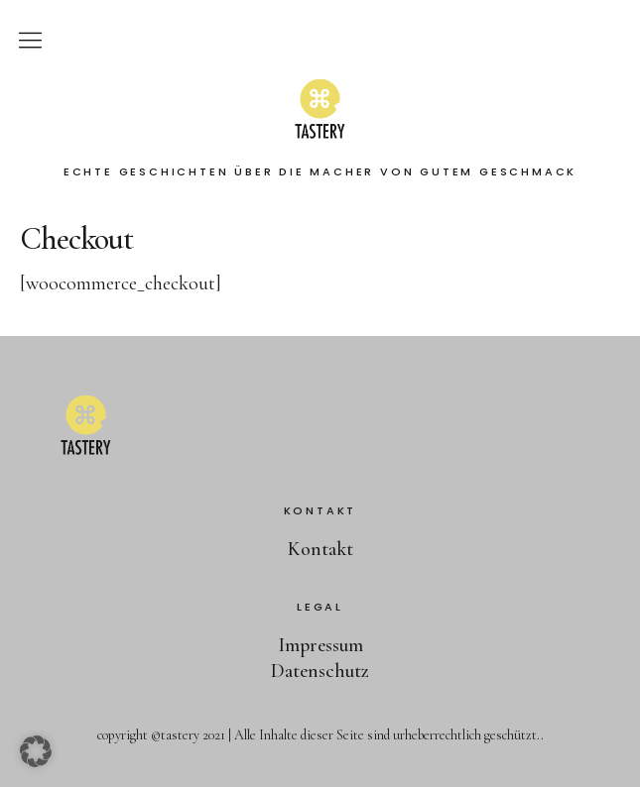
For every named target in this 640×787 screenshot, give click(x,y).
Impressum (320, 645)
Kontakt (320, 549)
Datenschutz (320, 671)
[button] (35, 751)
